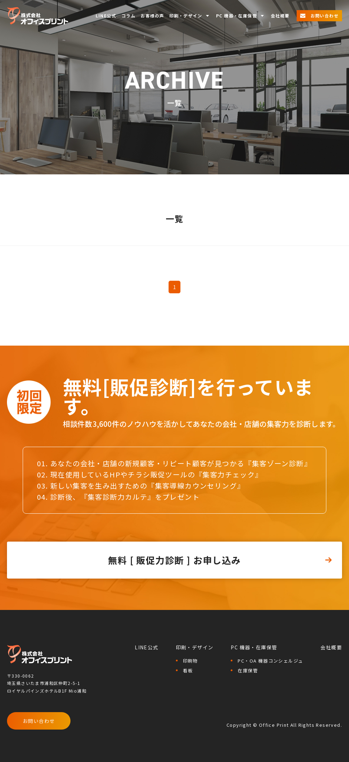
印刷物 (190, 660)
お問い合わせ (39, 720)
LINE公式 (106, 16)
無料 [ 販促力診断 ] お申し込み (174, 559)
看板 (188, 670)
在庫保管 (248, 670)
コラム (128, 16)
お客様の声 (152, 16)
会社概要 (280, 16)
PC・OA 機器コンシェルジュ (270, 660)
